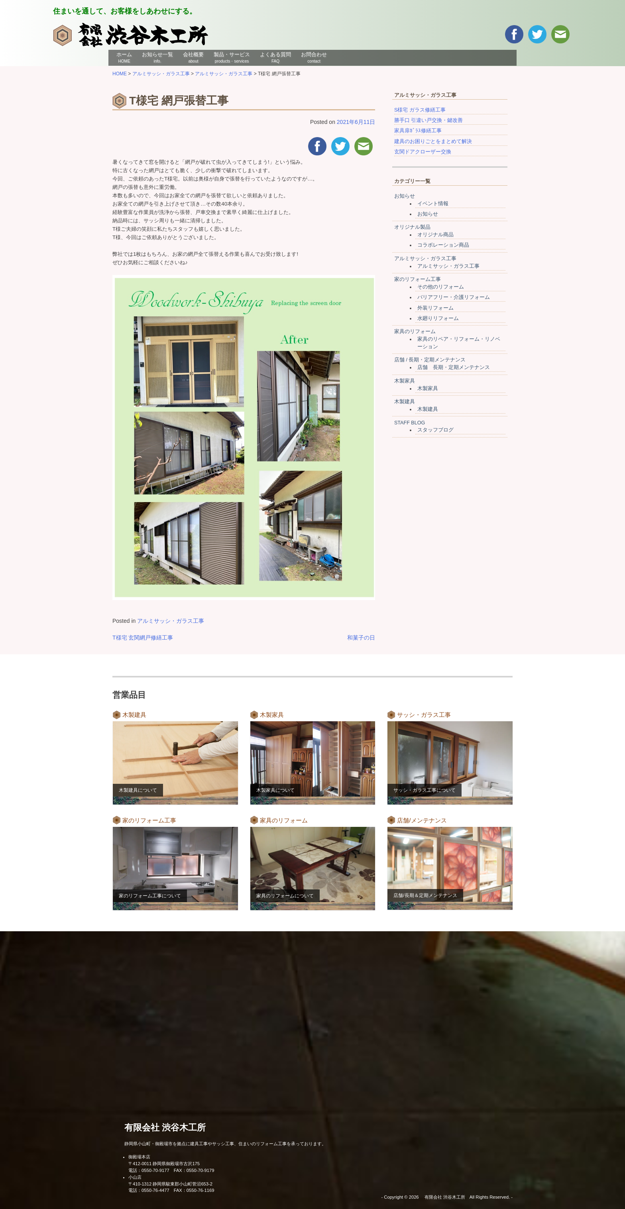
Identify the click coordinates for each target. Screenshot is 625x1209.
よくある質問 (275, 57)
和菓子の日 (361, 637)
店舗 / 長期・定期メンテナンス (430, 360)
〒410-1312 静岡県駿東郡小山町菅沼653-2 (170, 1184)
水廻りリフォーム (438, 318)
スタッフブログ (435, 430)
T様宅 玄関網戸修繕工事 (142, 637)
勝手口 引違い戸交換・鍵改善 (428, 120)
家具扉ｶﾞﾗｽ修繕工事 (418, 130)
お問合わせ (314, 57)
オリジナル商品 (435, 234)
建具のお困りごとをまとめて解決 (433, 141)
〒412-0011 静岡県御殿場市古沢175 (164, 1163)
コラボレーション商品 (443, 245)
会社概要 (193, 57)
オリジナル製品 (412, 227)
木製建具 (404, 401)
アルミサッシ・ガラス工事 (170, 621)
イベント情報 (432, 203)
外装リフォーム (435, 308)
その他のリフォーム (440, 287)
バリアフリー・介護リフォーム (453, 297)
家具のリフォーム (415, 331)
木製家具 (404, 381)
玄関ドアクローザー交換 (422, 152)
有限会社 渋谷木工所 (165, 1127)
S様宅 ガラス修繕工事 (420, 110)
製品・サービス (232, 57)
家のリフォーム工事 (417, 279)
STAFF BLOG (409, 423)
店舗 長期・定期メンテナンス (453, 367)
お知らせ (404, 196)
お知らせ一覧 (157, 57)
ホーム (124, 57)
